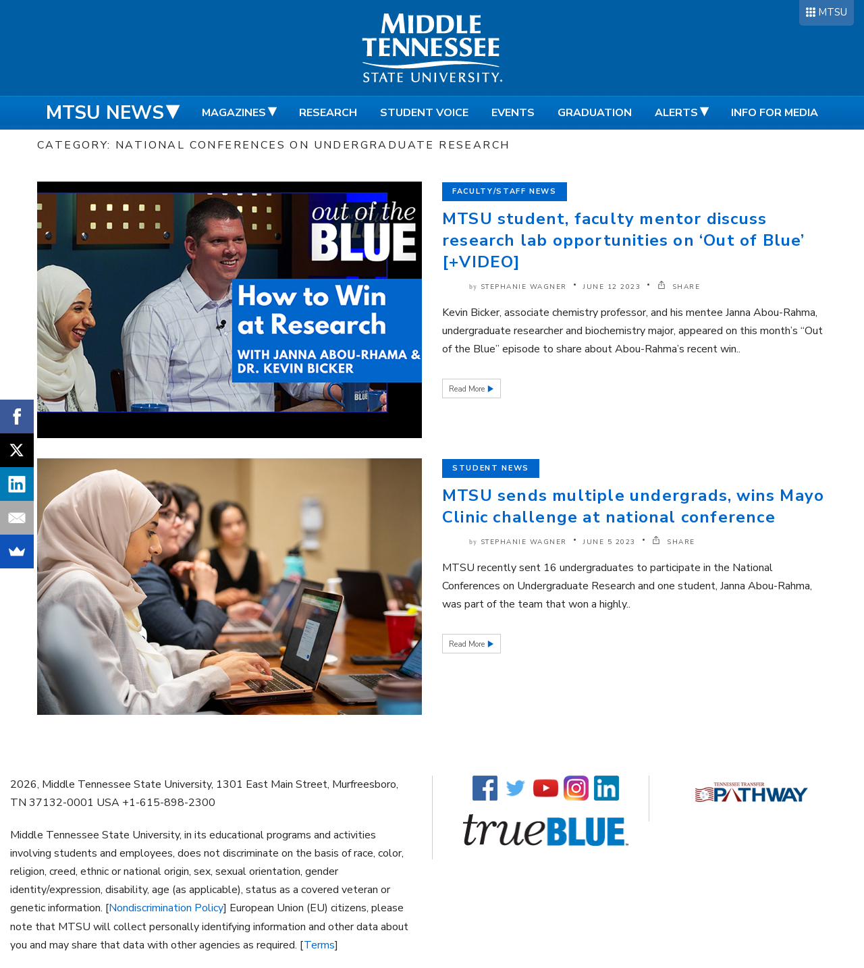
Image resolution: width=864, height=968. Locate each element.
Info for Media (774, 112)
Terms (319, 945)
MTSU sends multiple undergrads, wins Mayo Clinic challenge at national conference (633, 506)
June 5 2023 (609, 542)
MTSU (832, 12)
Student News (490, 468)
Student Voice (424, 112)
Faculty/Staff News (504, 191)
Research (328, 112)
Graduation (595, 112)
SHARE (679, 287)
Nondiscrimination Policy (166, 907)
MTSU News (105, 113)
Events (513, 112)
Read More (468, 389)
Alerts (676, 112)
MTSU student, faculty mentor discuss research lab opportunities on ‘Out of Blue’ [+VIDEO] (623, 240)
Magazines (234, 112)
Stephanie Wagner (524, 287)
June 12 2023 (612, 287)
